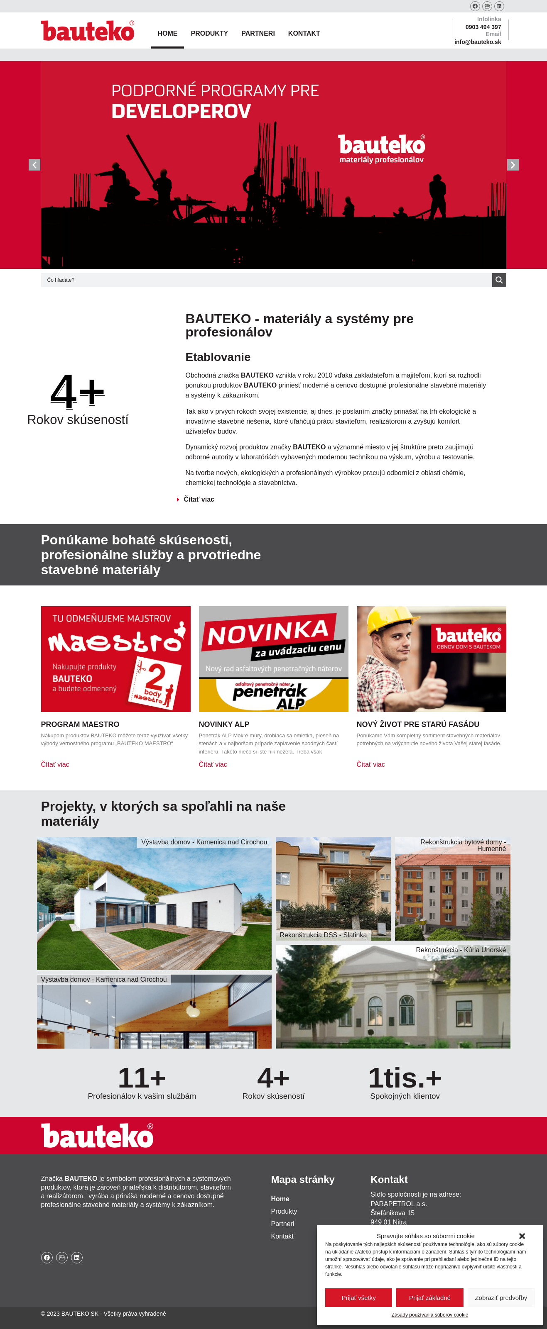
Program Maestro (80, 724)
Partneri (258, 33)
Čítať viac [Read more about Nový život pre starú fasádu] (371, 764)
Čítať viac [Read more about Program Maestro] (55, 764)
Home (167, 33)
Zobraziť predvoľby (501, 1297)
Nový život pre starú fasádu (418, 724)
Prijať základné (430, 1297)
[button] (522, 1236)
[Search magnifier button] (499, 280)
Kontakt (304, 33)
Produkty (209, 33)
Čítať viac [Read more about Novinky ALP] (213, 764)
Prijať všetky (359, 1297)
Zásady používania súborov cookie (430, 1315)
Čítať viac (199, 499)
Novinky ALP (224, 724)
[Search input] (268, 280)
